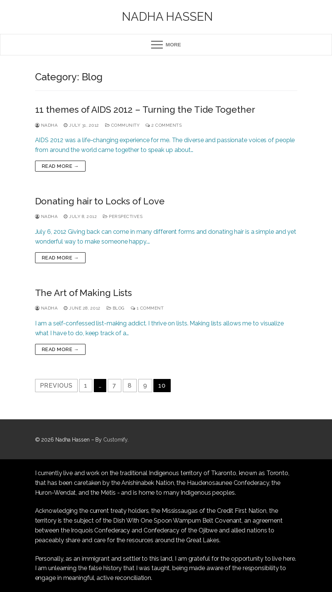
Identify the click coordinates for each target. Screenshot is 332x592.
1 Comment (147, 308)
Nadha (46, 125)
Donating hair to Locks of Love (100, 201)
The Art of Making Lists (83, 292)
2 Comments (163, 125)
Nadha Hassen (167, 16)
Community (122, 125)
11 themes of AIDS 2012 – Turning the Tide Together (145, 109)
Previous (56, 385)
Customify (115, 440)
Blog (116, 308)
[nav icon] (166, 45)
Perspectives (122, 216)
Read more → (60, 166)
